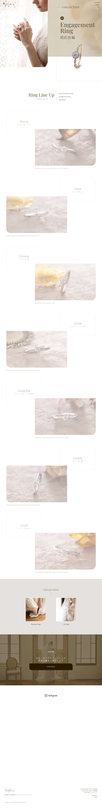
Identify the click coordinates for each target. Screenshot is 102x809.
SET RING (62, 100)
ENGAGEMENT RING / (89, 790)
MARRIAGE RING (65, 97)
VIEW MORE (51, 668)
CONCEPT (97, 4)
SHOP (98, 7)
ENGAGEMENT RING (66, 93)
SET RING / (91, 793)
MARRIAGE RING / (90, 792)
